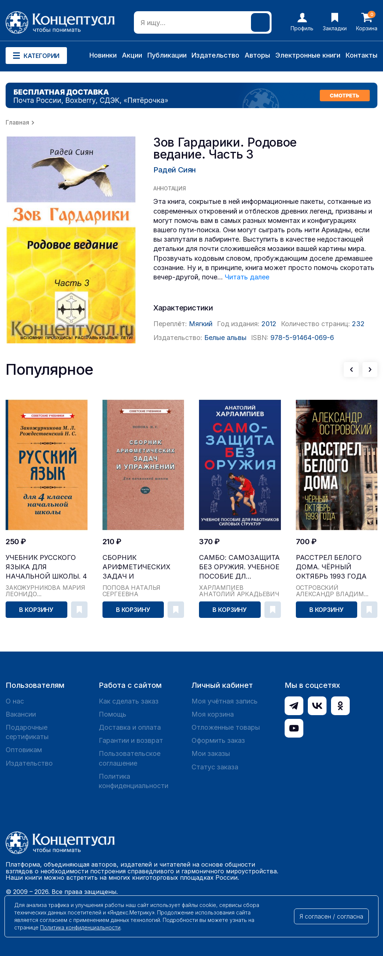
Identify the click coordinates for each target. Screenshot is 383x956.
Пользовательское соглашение (129, 758)
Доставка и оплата (130, 727)
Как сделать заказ (129, 701)
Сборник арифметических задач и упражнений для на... (136, 567)
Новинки (103, 55)
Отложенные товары (226, 727)
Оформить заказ (218, 740)
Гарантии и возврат (131, 740)
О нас (15, 701)
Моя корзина (213, 714)
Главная (17, 122)
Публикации (167, 55)
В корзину (36, 609)
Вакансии (21, 714)
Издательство (215, 55)
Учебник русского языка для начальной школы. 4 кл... (46, 567)
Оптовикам (24, 750)
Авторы (257, 55)
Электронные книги (307, 55)
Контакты (361, 55)
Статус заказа (215, 767)
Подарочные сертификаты (27, 732)
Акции (132, 55)
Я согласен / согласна (331, 916)
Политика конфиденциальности (133, 781)
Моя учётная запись (225, 701)
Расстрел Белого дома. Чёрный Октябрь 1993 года (331, 567)
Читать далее (247, 277)
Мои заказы (211, 753)
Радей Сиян (174, 169)
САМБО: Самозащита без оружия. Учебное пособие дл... (239, 567)
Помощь (112, 714)
